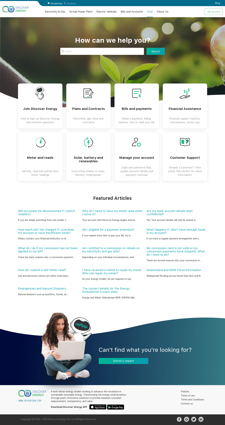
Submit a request (123, 360)
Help (150, 11)
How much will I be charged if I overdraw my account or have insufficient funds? (46, 231)
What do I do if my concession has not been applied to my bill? (48, 249)
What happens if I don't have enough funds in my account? (176, 231)
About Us (162, 11)
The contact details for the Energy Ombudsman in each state (106, 290)
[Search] (102, 51)
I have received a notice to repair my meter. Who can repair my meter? (112, 271)
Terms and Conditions (192, 399)
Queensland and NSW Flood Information (174, 270)
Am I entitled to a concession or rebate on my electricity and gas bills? (111, 249)
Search (155, 51)
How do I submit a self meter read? (42, 270)
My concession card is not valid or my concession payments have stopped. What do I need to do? (176, 251)
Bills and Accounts (132, 11)
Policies (185, 391)
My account (214, 11)
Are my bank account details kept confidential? (170, 212)
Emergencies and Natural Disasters (42, 288)
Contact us (187, 403)
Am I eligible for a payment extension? (108, 229)
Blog (217, 3)
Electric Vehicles (106, 11)
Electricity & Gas (55, 11)
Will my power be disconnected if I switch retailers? (46, 212)
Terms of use (188, 395)
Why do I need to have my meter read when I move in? (112, 212)
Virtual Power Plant (80, 11)
